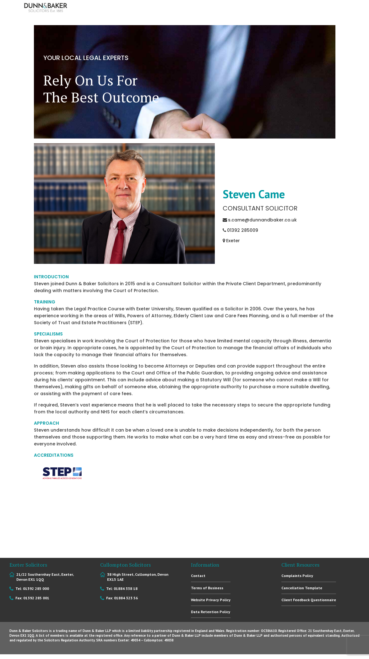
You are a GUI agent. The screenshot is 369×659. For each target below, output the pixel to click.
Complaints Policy (297, 575)
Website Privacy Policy (211, 599)
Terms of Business (207, 587)
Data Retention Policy (211, 612)
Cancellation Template (302, 587)
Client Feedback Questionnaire (309, 599)
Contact (198, 575)
